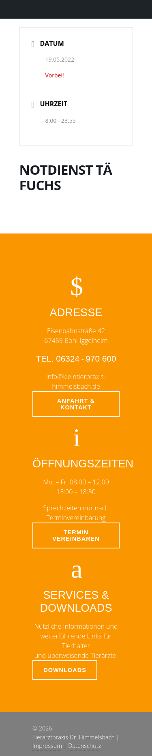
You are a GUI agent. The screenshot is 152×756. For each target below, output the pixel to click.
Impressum (47, 746)
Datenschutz (84, 746)
